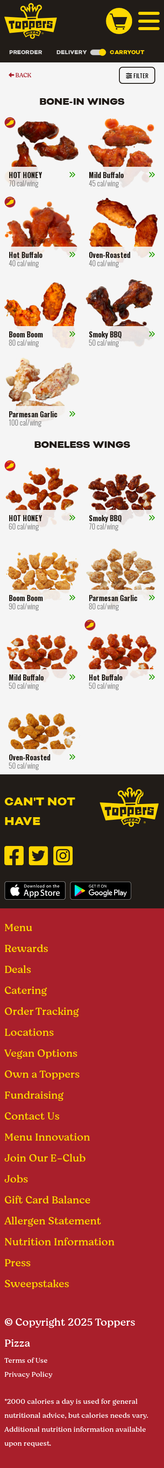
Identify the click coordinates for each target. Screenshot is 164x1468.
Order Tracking (41, 1011)
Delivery (71, 52)
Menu (18, 927)
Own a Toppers (42, 1074)
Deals (17, 969)
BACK (20, 75)
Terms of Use (26, 1360)
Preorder (25, 52)
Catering (25, 990)
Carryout (127, 52)
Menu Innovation (47, 1137)
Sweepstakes (36, 1283)
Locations (29, 1032)
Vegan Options (40, 1053)
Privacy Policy (28, 1374)
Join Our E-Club (45, 1158)
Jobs (16, 1179)
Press (17, 1262)
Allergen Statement (52, 1220)
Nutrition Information (59, 1241)
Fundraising (33, 1095)
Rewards (26, 948)
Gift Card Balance (47, 1200)
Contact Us (31, 1116)
